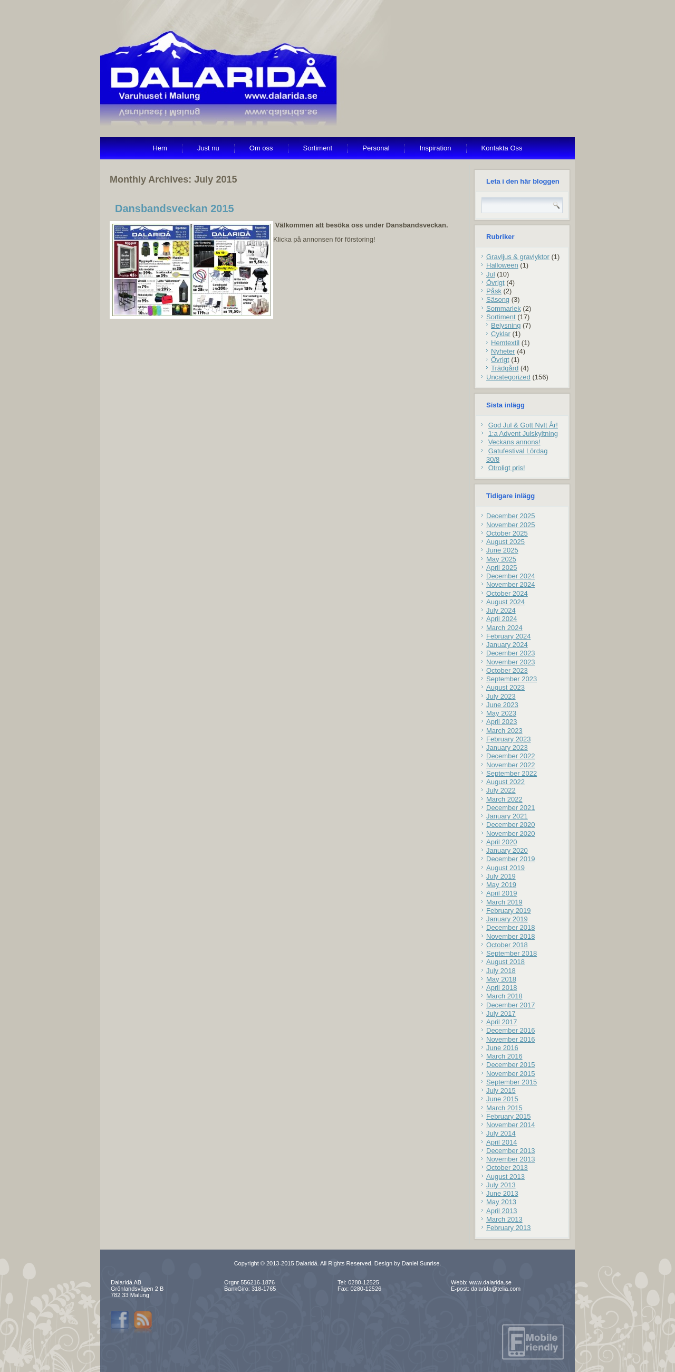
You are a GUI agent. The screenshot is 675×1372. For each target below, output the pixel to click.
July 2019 (501, 876)
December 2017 (510, 1005)
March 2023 (504, 731)
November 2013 (510, 1159)
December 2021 (510, 808)
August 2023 (505, 687)
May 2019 (501, 885)
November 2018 (510, 936)
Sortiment (318, 148)
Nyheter (503, 351)
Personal (375, 148)
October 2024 (507, 593)
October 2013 (507, 1167)
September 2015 (511, 1082)
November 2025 (510, 525)
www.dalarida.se (490, 1282)
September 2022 (511, 773)
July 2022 (501, 790)
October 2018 (507, 945)
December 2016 (510, 1030)
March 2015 (504, 1108)
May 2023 (501, 713)
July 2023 (501, 696)
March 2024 (504, 628)
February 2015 (508, 1116)
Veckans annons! (514, 442)
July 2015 (501, 1090)
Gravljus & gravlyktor (517, 257)
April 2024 (501, 619)
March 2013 (504, 1219)
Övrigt (495, 283)
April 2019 (501, 893)
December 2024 (510, 576)
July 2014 (501, 1133)
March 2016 (504, 1056)
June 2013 (502, 1193)
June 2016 (502, 1048)
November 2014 (510, 1125)
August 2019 (505, 868)
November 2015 (510, 1074)
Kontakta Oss (502, 148)
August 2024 (505, 602)
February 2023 (508, 739)
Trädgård (504, 368)
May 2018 (501, 979)
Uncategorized (508, 377)
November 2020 (510, 833)
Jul (490, 274)
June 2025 (502, 550)
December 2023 (510, 653)
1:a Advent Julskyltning (523, 433)
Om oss (261, 148)
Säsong (497, 299)
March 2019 (504, 902)
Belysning (505, 325)
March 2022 (504, 799)
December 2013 (510, 1151)
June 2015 (502, 1099)
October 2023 (507, 670)
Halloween (502, 265)
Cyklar (500, 334)
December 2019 (510, 859)
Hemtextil (505, 343)
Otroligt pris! (506, 468)
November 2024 (510, 584)
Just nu (208, 148)
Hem (159, 148)
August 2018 (505, 962)
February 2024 (508, 636)
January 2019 (507, 919)
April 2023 (501, 722)
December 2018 (510, 927)
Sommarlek (503, 308)
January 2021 (507, 816)
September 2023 (511, 679)
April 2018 (501, 988)
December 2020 (510, 824)
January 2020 (507, 850)
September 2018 (511, 953)
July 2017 (501, 1013)
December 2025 (510, 516)
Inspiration (435, 148)
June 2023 (502, 705)
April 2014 (501, 1142)
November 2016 (510, 1039)
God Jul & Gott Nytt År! (523, 425)
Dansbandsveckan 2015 (174, 208)
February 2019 (508, 910)
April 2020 (501, 842)
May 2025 (501, 559)
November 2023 (510, 662)
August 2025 (505, 542)
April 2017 (501, 1022)
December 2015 (510, 1065)
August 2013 (505, 1176)
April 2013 (501, 1211)
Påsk (494, 291)
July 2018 (501, 971)
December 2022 (510, 756)
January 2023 (507, 747)
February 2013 (508, 1228)
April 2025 (501, 567)
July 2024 (501, 610)
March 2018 (504, 996)
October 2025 (507, 533)
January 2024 (507, 645)
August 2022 (505, 782)
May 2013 (501, 1202)
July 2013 (501, 1185)
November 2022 (510, 765)
